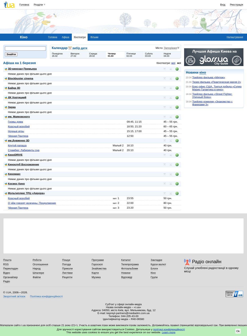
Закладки (156, 259)
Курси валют (158, 264)
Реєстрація (236, 4)
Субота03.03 (149, 54)
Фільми (94, 37)
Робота (37, 259)
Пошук (66, 259)
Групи (154, 277)
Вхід (222, 4)
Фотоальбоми (129, 268)
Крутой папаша (17, 145)
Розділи (38, 4)
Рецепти (67, 277)
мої (173, 63)
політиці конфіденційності (169, 329)
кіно (202, 72)
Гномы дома (15, 121)
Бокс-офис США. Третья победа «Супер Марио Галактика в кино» (216, 88)
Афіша (65, 37)
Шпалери (38, 272)
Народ (37, 268)
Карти (95, 272)
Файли (37, 277)
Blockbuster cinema (19, 78)
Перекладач (10, 268)
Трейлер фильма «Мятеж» (208, 77)
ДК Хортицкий (15, 97)
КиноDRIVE (14, 154)
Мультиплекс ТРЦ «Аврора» (25, 193)
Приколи (67, 268)
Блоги (154, 268)
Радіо (6, 281)
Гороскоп (97, 264)
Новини (126, 272)
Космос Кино (15, 183)
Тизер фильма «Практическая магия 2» (216, 81)
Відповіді (126, 277)
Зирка (10, 107)
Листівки (67, 272)
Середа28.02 (93, 54)
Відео (6, 272)
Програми (98, 259)
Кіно (153, 272)
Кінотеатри (80, 37)
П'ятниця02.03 (131, 54)
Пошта (7, 259)
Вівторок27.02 (75, 54)
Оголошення (40, 264)
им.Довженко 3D (17, 140)
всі (179, 63)
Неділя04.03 (167, 54)
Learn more (168, 332)
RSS (6, 264)
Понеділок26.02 (57, 54)
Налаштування (235, 37)
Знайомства (99, 268)
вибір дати (79, 48)
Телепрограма (130, 264)
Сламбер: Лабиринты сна (23, 150)
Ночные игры (16, 131)
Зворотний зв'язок (14, 296)
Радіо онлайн (206, 261)
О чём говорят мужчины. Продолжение (32, 203)
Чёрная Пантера (18, 135)
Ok (238, 331)
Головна (24, 4)
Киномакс (13, 173)
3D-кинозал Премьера (21, 68)
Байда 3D (12, 87)
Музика (96, 277)
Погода (66, 264)
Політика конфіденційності (46, 296)
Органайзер (10, 277)
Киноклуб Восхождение (22, 164)
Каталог (126, 259)
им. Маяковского (17, 116)
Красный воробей (19, 126)
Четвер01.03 (112, 54)
